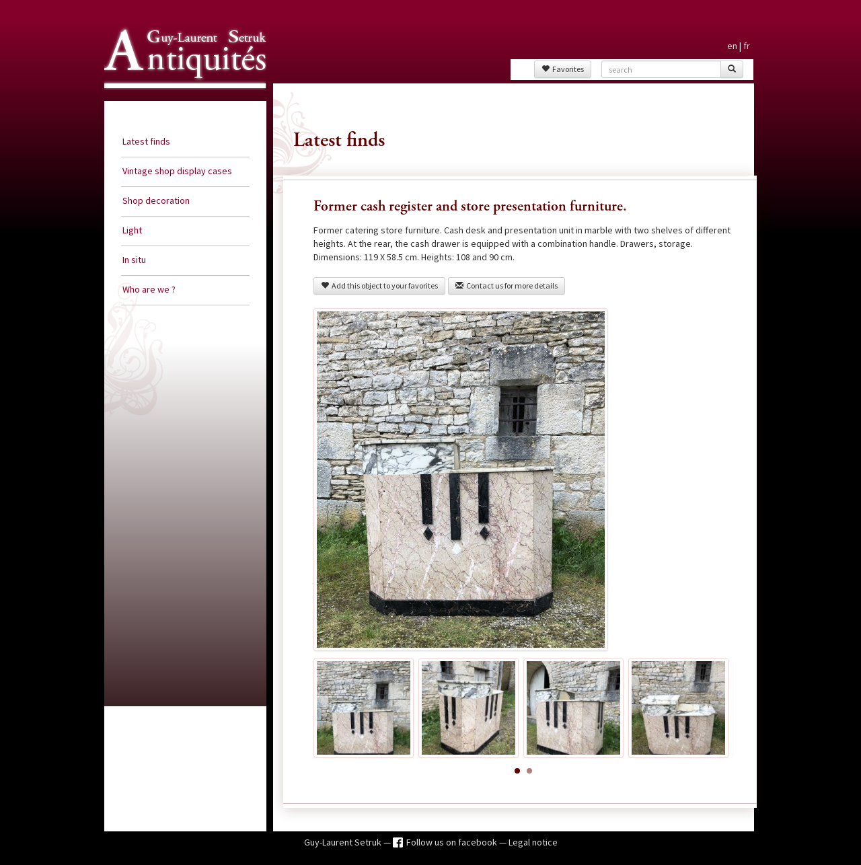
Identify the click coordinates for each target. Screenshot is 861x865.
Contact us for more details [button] (506, 285)
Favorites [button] (562, 69)
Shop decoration (156, 200)
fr (746, 46)
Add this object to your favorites (379, 285)
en (732, 46)
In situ (134, 260)
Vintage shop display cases (177, 171)
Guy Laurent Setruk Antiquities (181, 100)
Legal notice (533, 842)
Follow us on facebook (452, 842)
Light (132, 230)
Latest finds (146, 141)
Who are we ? (149, 289)
